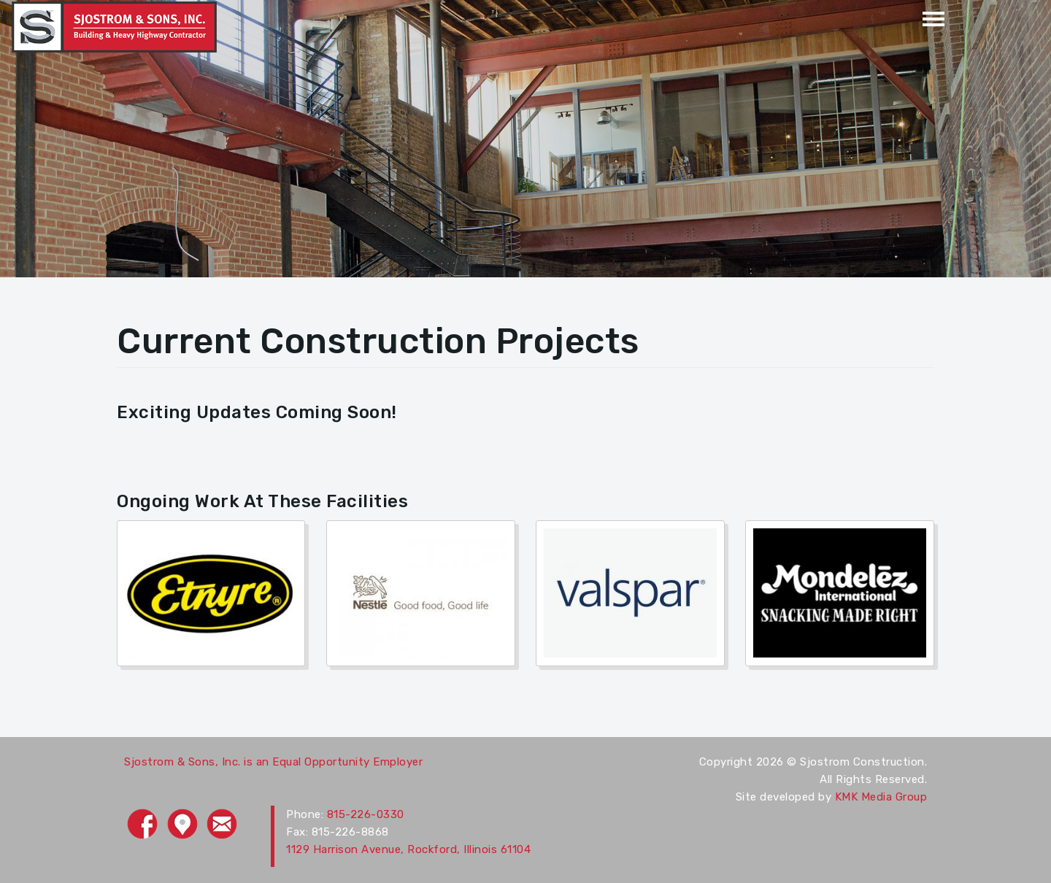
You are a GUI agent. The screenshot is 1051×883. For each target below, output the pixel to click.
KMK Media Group (881, 796)
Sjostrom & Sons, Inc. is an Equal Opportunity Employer (273, 761)
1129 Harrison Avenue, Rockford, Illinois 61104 (408, 849)
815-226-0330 (365, 814)
